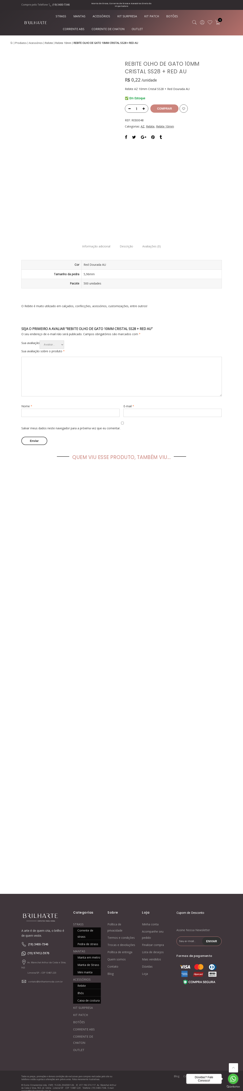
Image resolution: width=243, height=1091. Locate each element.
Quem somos (116, 954)
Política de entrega (119, 947)
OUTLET (137, 29)
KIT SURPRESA (127, 16)
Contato (112, 961)
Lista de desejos (153, 947)
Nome (26, 402)
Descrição (126, 242)
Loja (145, 968)
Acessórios (36, 43)
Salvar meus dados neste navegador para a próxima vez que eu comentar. (70, 424)
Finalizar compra (153, 940)
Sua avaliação (30, 339)
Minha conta (150, 919)
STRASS (61, 16)
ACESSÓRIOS (101, 16)
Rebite (49, 43)
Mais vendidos (151, 954)
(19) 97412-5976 (38, 948)
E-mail (128, 402)
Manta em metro (88, 952)
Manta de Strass (88, 960)
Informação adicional (95, 242)
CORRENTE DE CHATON (108, 29)
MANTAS (79, 16)
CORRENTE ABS (73, 29)
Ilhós (80, 988)
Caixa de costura (88, 995)
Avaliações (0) (153, 242)
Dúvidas (147, 961)
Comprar (165, 108)
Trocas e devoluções (121, 940)
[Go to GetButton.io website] (233, 1086)
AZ (142, 126)
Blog (110, 968)
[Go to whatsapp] (233, 1079)
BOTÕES (172, 16)
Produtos (21, 43)
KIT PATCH (151, 16)
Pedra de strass (87, 939)
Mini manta (84, 967)
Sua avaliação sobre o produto (43, 347)
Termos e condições (121, 932)
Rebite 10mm (63, 43)
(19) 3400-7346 (61, 4)
